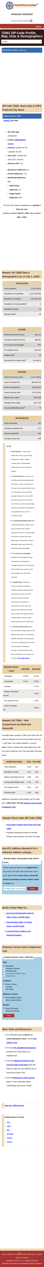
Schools (9, 1142)
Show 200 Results (11, 1011)
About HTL (11, 1254)
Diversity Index (10, 971)
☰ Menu (38, 26)
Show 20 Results (11, 1008)
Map (8, 1130)
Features (10, 1138)
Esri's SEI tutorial (23, 658)
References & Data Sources (24, 1078)
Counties (8, 987)
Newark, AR (22, 50)
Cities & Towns (10, 984)
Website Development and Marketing (15, 1263)
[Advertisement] (22, 76)
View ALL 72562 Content (14, 1105)
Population (9, 966)
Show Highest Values (13, 998)
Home (4, 1254)
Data (8, 1122)
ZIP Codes (9, 989)
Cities (9, 1126)
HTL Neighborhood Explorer (24, 1048)
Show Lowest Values (12, 1000)
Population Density (12, 968)
